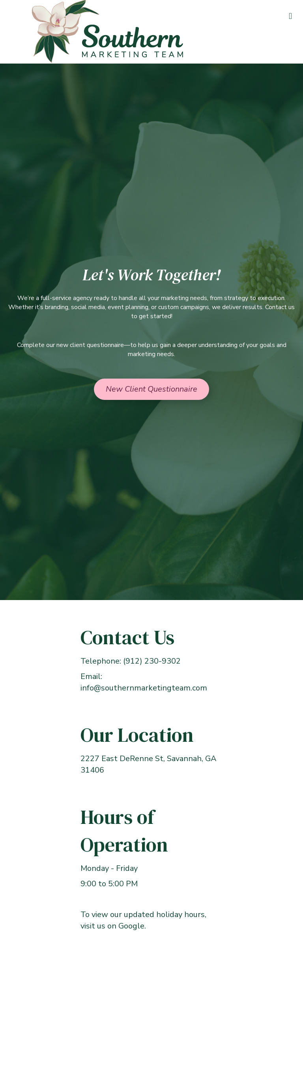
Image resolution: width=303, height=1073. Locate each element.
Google (131, 926)
